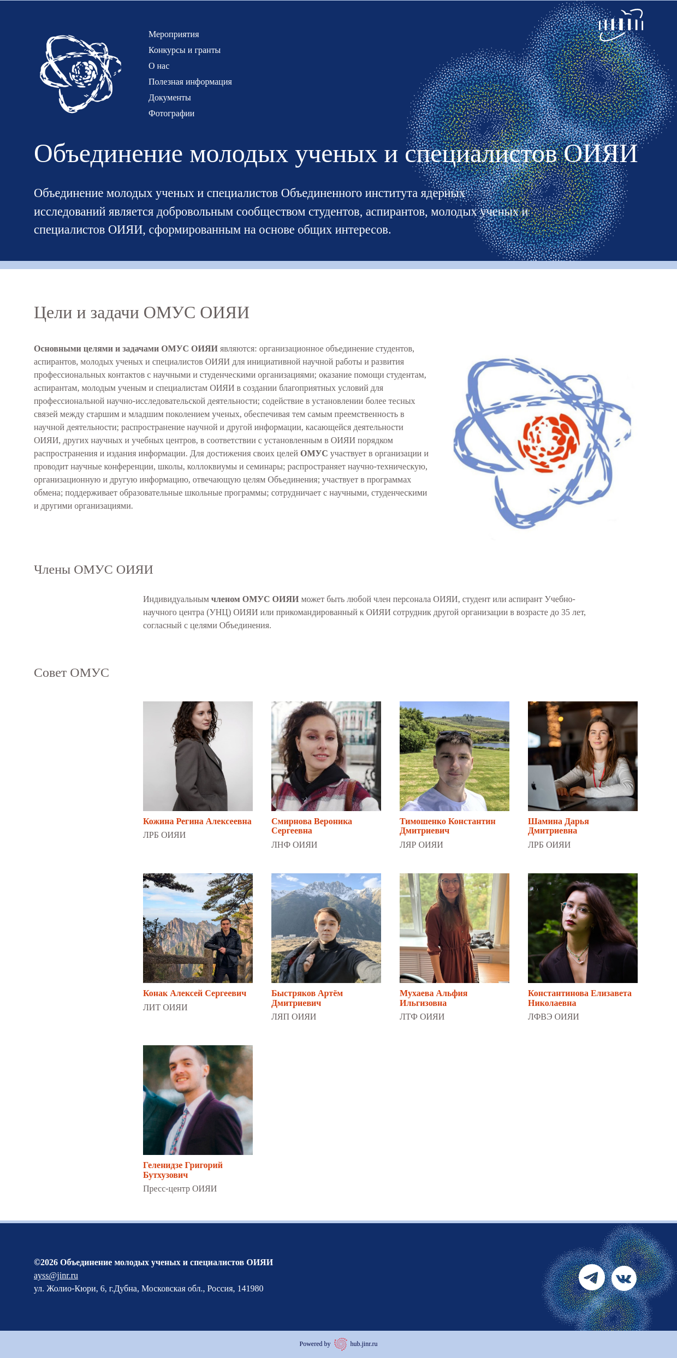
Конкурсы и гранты (185, 50)
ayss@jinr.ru (56, 1275)
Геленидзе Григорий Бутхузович (183, 1170)
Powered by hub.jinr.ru (339, 1344)
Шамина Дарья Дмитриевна (558, 826)
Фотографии (171, 113)
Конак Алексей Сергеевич (194, 993)
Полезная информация (190, 81)
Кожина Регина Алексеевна (197, 821)
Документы (170, 97)
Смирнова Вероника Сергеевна (311, 826)
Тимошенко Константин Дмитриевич (448, 826)
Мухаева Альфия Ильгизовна (433, 998)
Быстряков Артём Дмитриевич (307, 998)
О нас (159, 65)
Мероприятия (174, 34)
